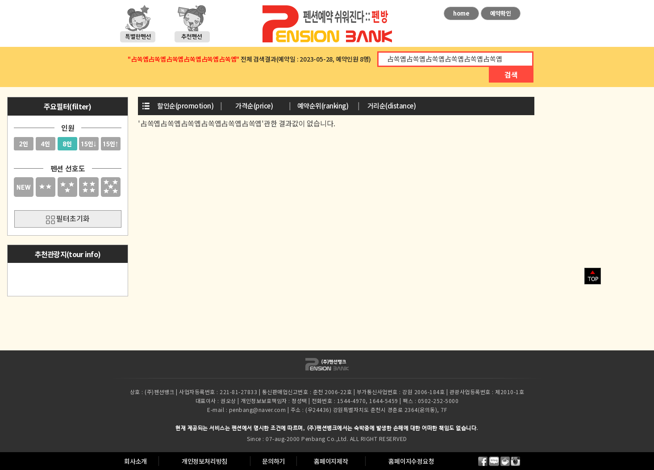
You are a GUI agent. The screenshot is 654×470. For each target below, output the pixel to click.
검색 (511, 74)
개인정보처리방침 (204, 461)
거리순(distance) (391, 105)
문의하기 (273, 461)
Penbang (313, 438)
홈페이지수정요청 (411, 461)
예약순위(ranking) (323, 105)
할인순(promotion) (185, 105)
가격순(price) (254, 105)
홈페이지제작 (331, 461)
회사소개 (135, 461)
